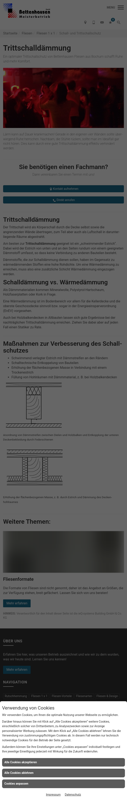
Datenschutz (73, 794)
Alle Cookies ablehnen (19, 772)
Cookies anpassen (16, 783)
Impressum (53, 794)
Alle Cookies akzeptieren (20, 762)
